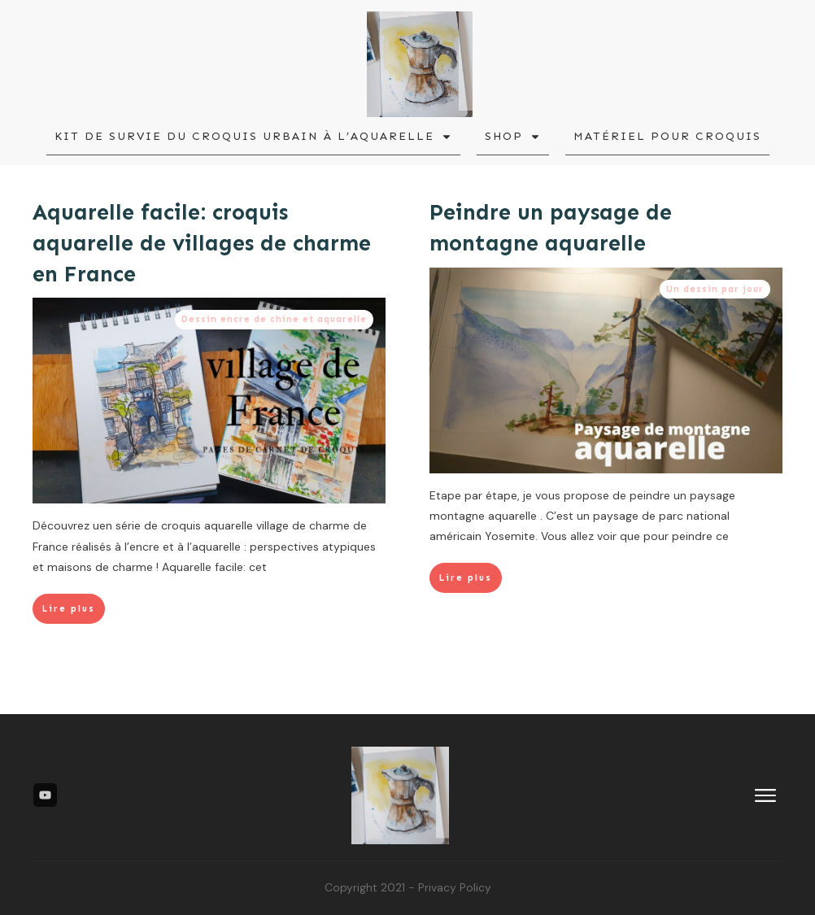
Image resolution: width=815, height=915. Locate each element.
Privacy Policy (454, 887)
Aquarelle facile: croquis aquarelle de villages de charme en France (202, 243)
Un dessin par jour (707, 289)
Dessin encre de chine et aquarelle (274, 319)
